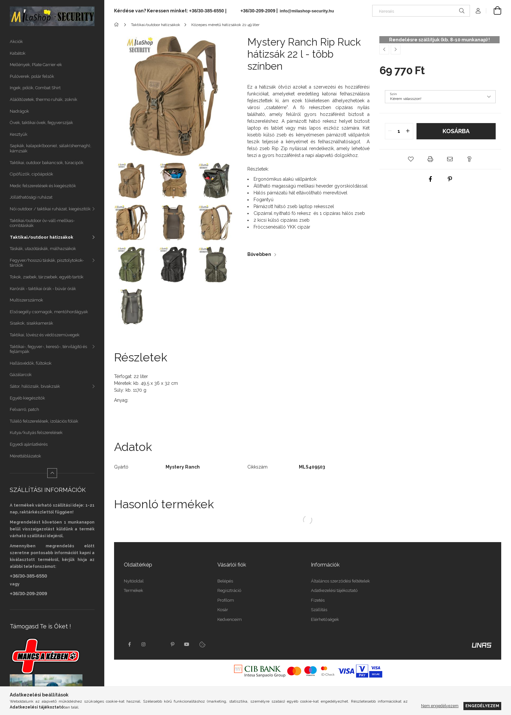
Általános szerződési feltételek (340, 581)
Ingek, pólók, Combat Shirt (35, 87)
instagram (143, 644)
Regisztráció (229, 590)
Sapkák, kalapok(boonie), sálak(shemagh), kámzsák (50, 148)
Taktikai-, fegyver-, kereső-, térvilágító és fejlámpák (48, 349)
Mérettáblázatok (25, 456)
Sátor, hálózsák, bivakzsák (35, 386)
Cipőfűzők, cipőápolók (31, 174)
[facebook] (430, 179)
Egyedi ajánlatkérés (29, 444)
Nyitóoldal (134, 581)
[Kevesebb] (52, 473)
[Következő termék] (396, 49)
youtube (186, 644)
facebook (129, 644)
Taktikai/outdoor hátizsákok (41, 237)
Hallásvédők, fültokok (30, 363)
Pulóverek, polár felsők (32, 76)
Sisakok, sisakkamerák (31, 323)
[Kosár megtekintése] (493, 11)
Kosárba (456, 131)
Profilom (225, 600)
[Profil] (478, 11)
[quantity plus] (408, 131)
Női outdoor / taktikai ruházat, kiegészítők (50, 208)
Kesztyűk (18, 134)
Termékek (133, 590)
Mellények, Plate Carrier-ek (36, 64)
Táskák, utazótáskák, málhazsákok (43, 248)
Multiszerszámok (26, 300)
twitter (158, 644)
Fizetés (318, 600)
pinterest (172, 644)
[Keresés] (421, 11)
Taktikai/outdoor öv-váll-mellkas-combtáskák (42, 223)
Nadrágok (19, 111)
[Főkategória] (117, 24)
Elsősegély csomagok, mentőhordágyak (49, 311)
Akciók (16, 41)
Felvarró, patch (24, 409)
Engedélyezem (482, 705)
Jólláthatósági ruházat (31, 197)
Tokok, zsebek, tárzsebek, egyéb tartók (46, 276)
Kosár (222, 609)
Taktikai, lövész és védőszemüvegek (45, 334)
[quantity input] (399, 131)
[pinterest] (450, 179)
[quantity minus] (390, 131)
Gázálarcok (21, 374)
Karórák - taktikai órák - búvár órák (43, 288)
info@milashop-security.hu (306, 10)
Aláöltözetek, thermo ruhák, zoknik (43, 99)
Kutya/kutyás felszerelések (36, 432)
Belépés (225, 581)
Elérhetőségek (325, 619)
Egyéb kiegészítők (27, 398)
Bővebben (259, 254)
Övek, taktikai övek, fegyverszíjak (41, 122)
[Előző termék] (384, 49)
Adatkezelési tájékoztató (334, 590)
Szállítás (319, 609)
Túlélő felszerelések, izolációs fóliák (44, 421)
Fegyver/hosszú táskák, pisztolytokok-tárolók (47, 263)
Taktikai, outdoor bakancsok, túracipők (46, 162)
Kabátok (17, 53)
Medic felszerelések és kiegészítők (43, 185)
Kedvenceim (229, 619)
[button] (410, 159)
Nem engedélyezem (440, 705)
